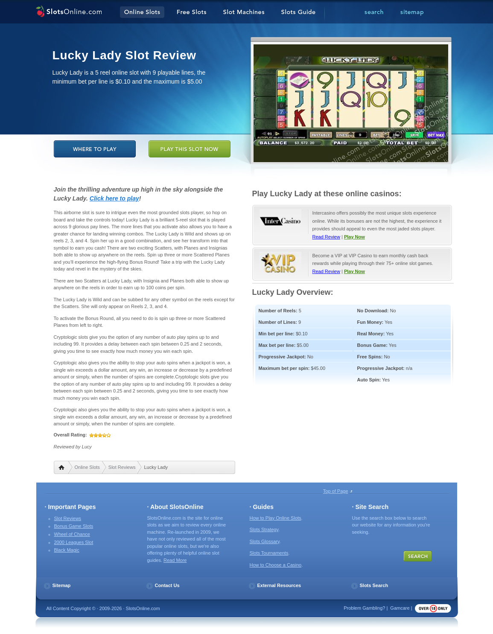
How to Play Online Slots (275, 518)
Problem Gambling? (364, 608)
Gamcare (399, 608)
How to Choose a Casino (276, 564)
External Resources (279, 585)
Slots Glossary (265, 541)
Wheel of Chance (72, 534)
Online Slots (87, 467)
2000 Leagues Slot (73, 542)
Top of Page (335, 491)
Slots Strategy (264, 529)
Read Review (326, 236)
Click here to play (114, 198)
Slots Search (374, 585)
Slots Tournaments (269, 552)
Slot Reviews (122, 467)
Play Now (354, 236)
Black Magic (66, 550)
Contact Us (167, 585)
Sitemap (62, 585)
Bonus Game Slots (73, 526)
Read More (175, 560)
